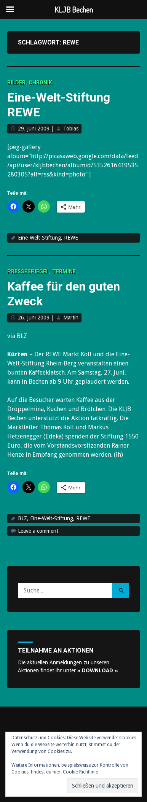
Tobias (70, 128)
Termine (64, 271)
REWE (71, 238)
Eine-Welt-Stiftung (39, 238)
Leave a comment (38, 531)
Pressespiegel (28, 271)
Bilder (16, 82)
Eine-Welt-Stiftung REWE (58, 104)
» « (97, 670)
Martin (70, 317)
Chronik (40, 82)
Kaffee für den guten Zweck (63, 293)
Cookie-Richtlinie (80, 772)
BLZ (22, 518)
